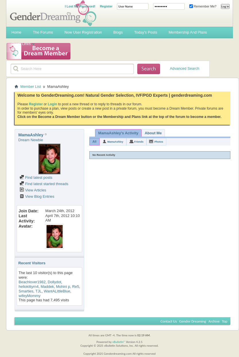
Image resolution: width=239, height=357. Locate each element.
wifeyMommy (30, 296)
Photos (158, 141)
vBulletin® (118, 342)
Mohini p (63, 286)
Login (52, 104)
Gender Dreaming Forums (53, 13)
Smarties (26, 291)
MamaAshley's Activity (118, 133)
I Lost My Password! (80, 6)
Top (225, 321)
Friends (139, 141)
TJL (38, 291)
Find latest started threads (44, 184)
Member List (30, 86)
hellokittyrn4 (28, 286)
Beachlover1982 (32, 282)
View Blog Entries (37, 196)
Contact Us (169, 321)
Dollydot (54, 282)
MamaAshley (115, 141)
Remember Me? (203, 6)
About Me (153, 133)
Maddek (47, 286)
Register (106, 6)
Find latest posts (36, 177)
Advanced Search (184, 68)
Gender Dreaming (192, 321)
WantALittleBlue (57, 291)
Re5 (75, 286)
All (94, 141)
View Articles (33, 190)
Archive (213, 321)
